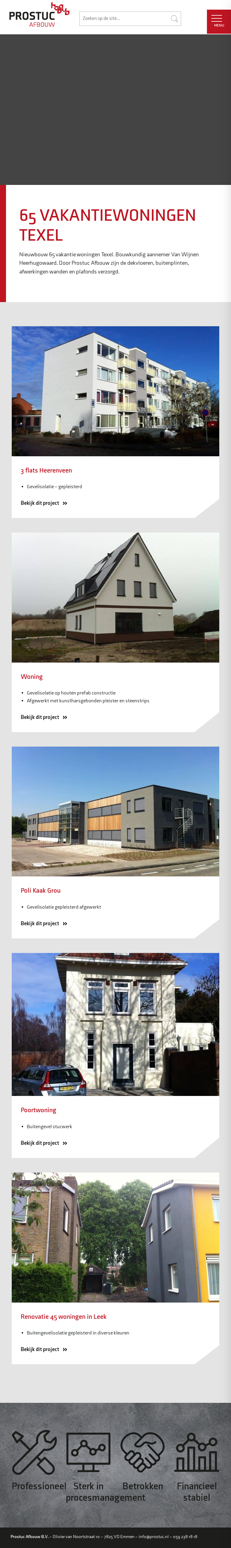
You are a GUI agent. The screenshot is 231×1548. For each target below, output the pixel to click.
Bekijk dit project (46, 503)
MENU (217, 21)
